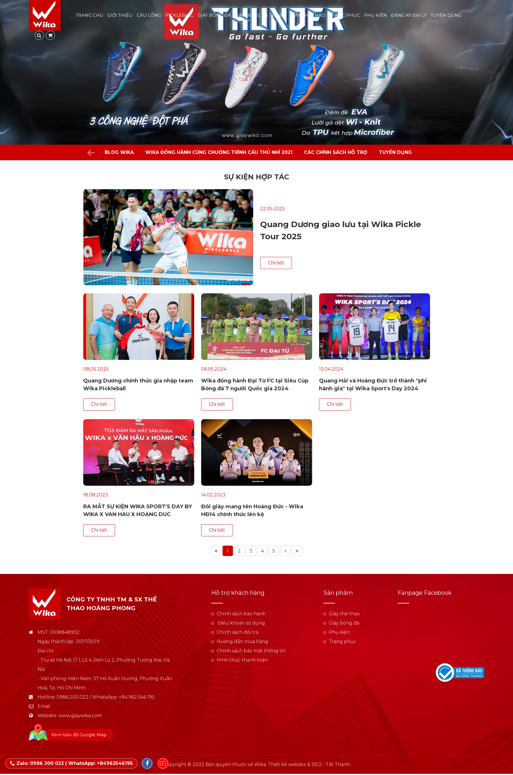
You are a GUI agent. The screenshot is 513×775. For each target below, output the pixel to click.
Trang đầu (216, 551)
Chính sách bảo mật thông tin (251, 650)
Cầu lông (149, 15)
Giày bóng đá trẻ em (260, 15)
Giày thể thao (307, 15)
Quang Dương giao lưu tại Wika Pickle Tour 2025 (340, 230)
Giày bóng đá (214, 15)
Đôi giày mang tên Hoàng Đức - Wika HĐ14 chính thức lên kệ (252, 510)
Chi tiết (276, 263)
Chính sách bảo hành (241, 613)
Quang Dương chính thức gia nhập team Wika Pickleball (138, 385)
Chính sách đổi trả (237, 632)
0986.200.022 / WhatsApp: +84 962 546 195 (106, 697)
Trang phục (344, 15)
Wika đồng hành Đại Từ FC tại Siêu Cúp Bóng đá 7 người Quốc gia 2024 (254, 385)
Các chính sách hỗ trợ (335, 152)
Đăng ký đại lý (409, 15)
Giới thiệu (120, 15)
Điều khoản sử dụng (241, 623)
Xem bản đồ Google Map (79, 734)
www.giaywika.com (80, 715)
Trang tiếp (285, 551)
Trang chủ (89, 15)
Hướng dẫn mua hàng (242, 641)
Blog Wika (119, 152)
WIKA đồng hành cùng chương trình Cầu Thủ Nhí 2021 (218, 152)
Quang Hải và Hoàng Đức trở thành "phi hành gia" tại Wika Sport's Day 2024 (373, 385)
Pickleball (179, 15)
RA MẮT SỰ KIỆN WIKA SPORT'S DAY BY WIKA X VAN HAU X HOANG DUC (137, 510)
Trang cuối (297, 551)
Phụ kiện (375, 15)
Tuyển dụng (446, 15)
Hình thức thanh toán (242, 660)
